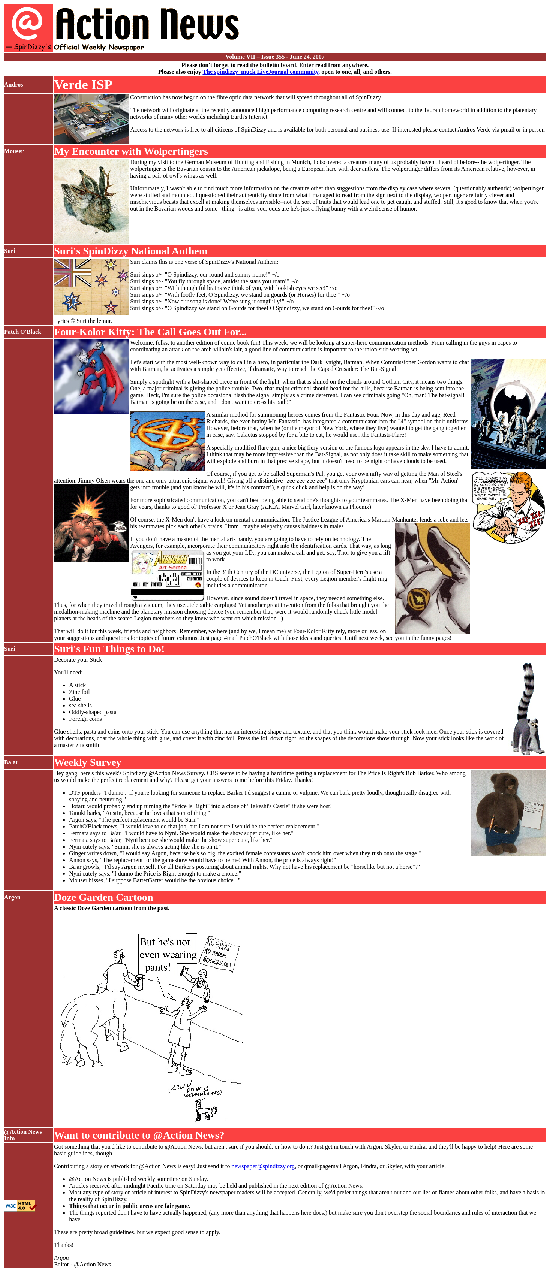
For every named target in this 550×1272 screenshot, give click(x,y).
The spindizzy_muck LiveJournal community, (261, 72)
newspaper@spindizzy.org (263, 1166)
